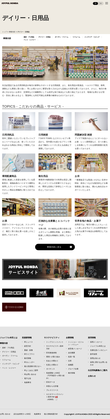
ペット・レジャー (30, 40)
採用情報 (92, 338)
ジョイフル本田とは (8, 338)
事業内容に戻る (54, 247)
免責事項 (37, 414)
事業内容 (12, 32)
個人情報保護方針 (51, 414)
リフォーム (76, 37)
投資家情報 (27, 338)
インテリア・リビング (91, 37)
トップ (4, 32)
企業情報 (70, 338)
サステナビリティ (52, 338)
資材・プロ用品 (29, 37)
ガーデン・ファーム (61, 37)
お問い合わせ (5, 414)
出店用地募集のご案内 (97, 370)
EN (101, 3)
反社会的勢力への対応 (22, 414)
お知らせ (92, 376)
